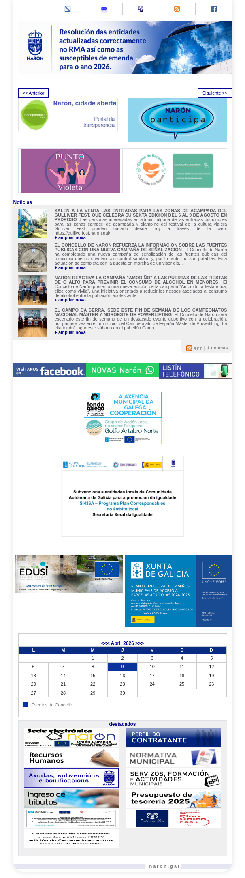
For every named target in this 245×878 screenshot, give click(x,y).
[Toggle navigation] (25, 10)
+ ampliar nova (70, 237)
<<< (105, 643)
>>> (139, 643)
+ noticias (217, 347)
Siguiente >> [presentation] (215, 92)
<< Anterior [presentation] (34, 92)
